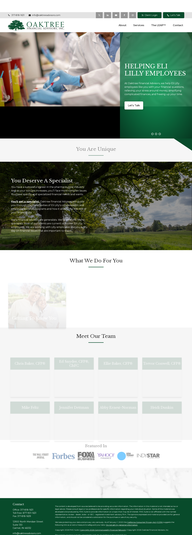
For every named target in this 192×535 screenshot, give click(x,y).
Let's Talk (173, 3)
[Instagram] (36, 526)
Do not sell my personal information (122, 513)
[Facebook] (124, 3)
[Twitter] (99, 3)
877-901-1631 (29, 500)
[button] (122, 13)
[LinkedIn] (107, 3)
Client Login (149, 3)
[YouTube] (116, 3)
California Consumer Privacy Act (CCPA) (145, 510)
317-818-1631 (16, 3)
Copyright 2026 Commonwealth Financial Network (103, 518)
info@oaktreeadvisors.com (44, 3)
